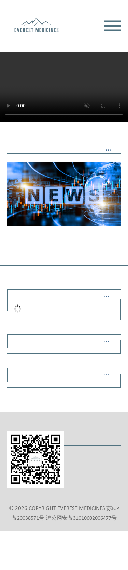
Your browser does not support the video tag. (64, 64)
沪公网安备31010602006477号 (81, 518)
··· (108, 150)
